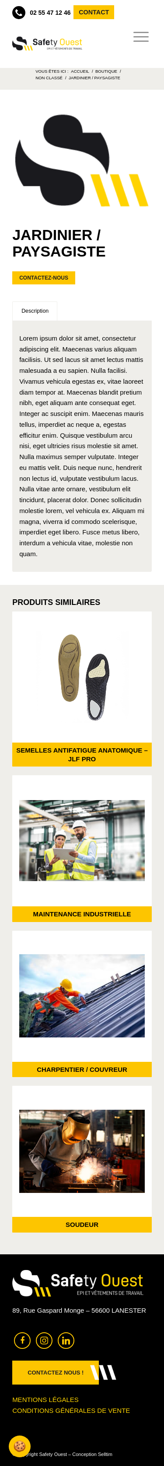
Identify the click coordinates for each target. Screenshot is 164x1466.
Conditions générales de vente (71, 1410)
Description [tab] (35, 311)
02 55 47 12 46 (41, 12)
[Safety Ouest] (47, 44)
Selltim (105, 1454)
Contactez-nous (43, 278)
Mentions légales (45, 1399)
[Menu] (138, 37)
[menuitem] (138, 37)
